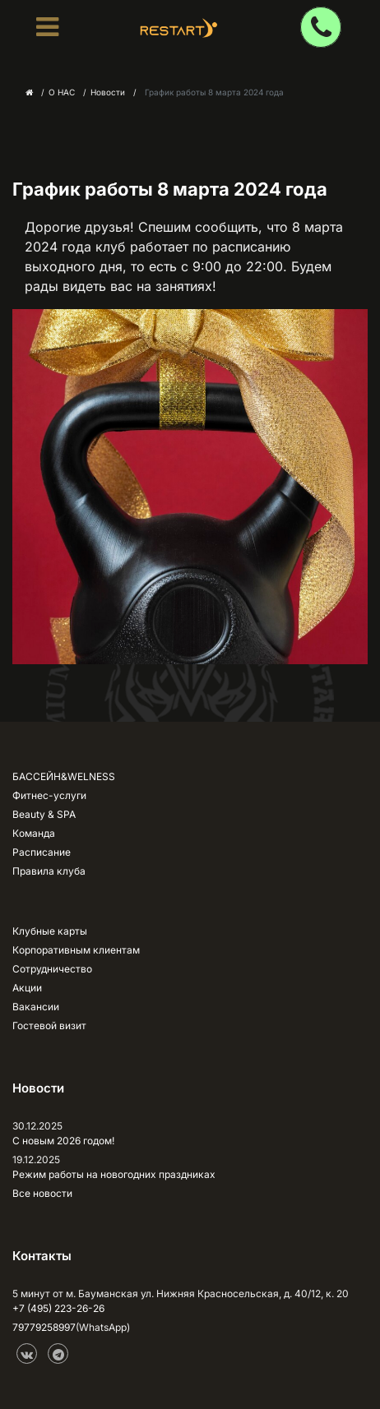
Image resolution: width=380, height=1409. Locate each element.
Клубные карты (49, 931)
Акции (27, 988)
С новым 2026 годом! (63, 1140)
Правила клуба (49, 871)
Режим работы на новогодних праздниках (113, 1174)
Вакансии (35, 1006)
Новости (107, 92)
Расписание (41, 852)
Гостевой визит (49, 1025)
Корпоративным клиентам (76, 950)
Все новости (42, 1193)
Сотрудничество (52, 969)
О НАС (62, 92)
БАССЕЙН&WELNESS (63, 776)
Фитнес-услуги (49, 795)
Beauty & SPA (44, 814)
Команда (33, 833)
